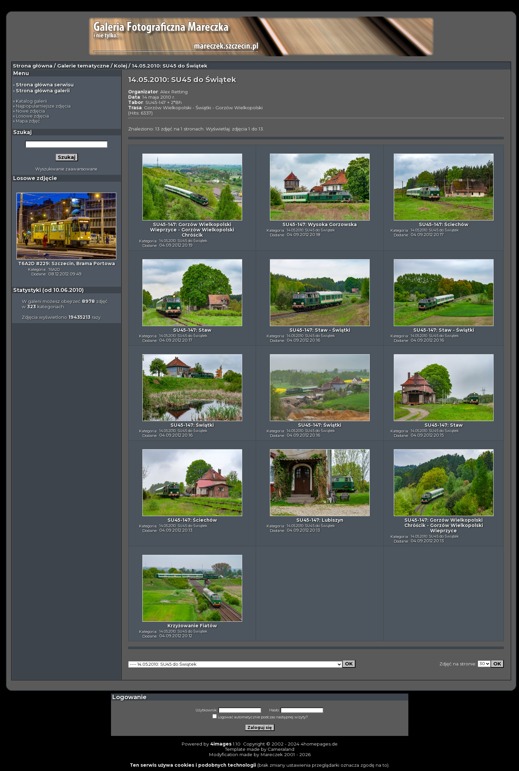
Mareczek (271, 754)
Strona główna (33, 66)
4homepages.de (319, 744)
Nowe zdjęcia (30, 111)
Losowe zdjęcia (32, 116)
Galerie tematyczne (83, 66)
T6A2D (54, 269)
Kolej (120, 66)
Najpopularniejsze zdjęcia (43, 106)
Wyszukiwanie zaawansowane (66, 169)
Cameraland (281, 749)
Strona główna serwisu (45, 85)
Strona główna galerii (43, 91)
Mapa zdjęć (28, 121)
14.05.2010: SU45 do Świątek (183, 240)
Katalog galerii (31, 101)
